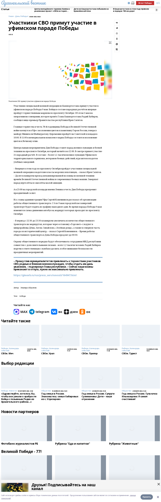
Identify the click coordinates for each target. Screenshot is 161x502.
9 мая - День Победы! (18, 16)
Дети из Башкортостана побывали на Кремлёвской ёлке (91, 10)
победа (22, 296)
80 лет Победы (145, 3)
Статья (5, 9)
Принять (147, 497)
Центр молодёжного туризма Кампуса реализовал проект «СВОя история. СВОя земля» (52, 10)
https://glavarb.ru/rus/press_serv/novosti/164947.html (45, 275)
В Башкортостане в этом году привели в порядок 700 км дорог (131, 10)
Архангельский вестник (23, 3)
